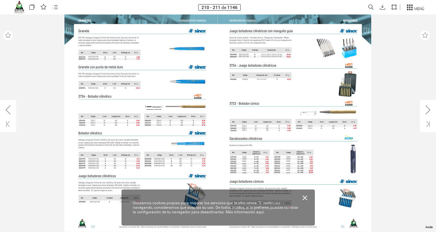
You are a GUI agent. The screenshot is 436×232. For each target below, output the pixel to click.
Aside (429, 227)
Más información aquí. (245, 212)
